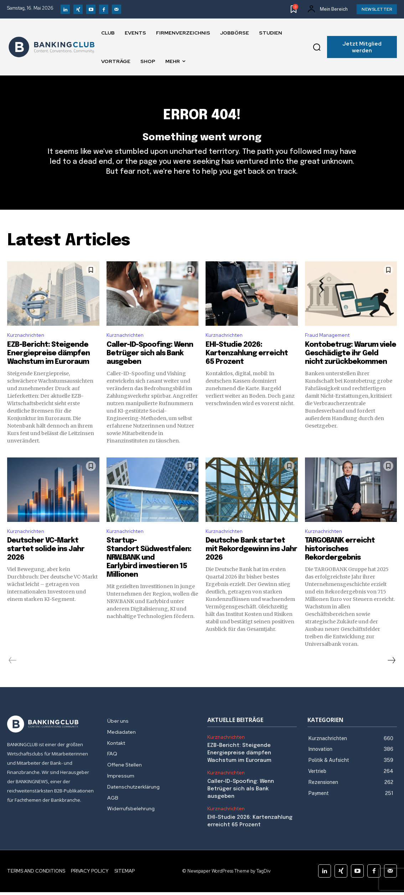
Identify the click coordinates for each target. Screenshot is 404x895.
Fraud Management (330, 348)
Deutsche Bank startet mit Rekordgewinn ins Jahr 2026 (251, 564)
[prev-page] (12, 675)
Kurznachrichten (28, 348)
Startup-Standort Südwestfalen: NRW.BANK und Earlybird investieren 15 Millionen (149, 572)
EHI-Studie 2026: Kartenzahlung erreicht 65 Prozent (247, 367)
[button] (316, 47)
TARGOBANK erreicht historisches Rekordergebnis (340, 564)
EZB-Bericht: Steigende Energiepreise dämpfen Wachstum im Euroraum (48, 367)
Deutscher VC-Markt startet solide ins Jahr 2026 (45, 564)
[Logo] (51, 47)
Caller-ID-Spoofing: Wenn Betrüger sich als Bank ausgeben (150, 367)
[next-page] (391, 675)
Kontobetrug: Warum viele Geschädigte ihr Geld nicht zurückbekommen (350, 367)
